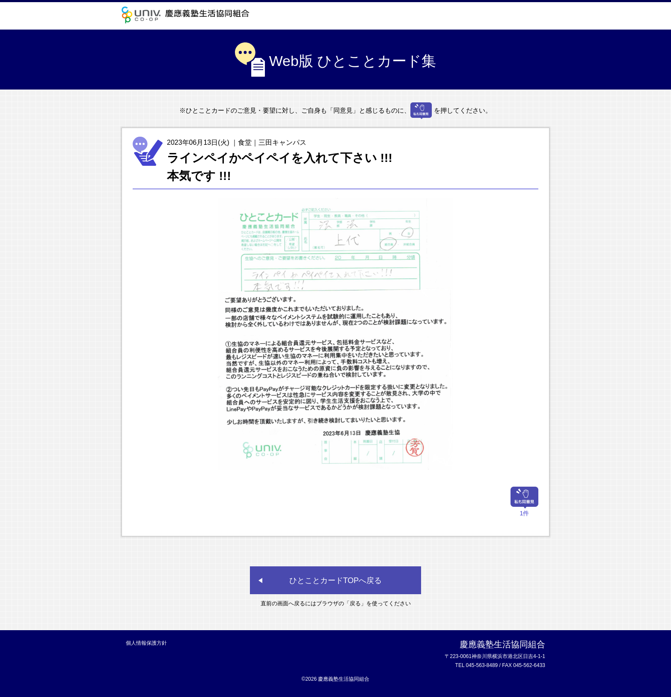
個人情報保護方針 (146, 643)
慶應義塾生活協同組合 (188, 15)
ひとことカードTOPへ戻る (335, 580)
